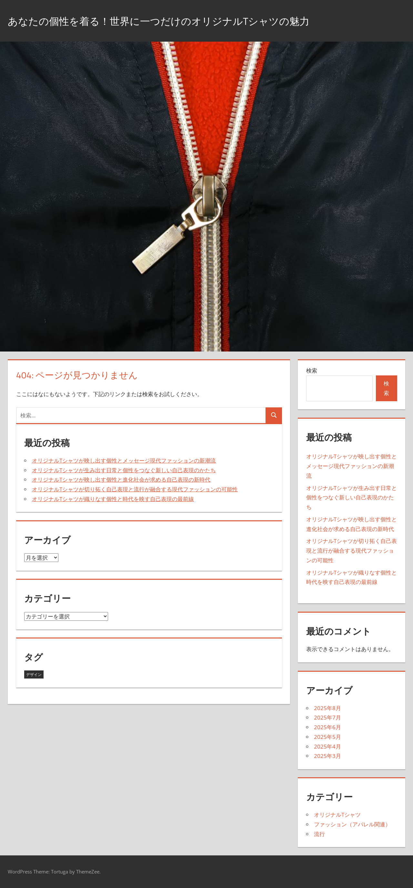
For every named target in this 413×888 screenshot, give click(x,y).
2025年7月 (327, 717)
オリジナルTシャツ (337, 814)
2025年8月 (327, 708)
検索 (311, 370)
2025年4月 (327, 746)
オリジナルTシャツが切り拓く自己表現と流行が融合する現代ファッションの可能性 (135, 489)
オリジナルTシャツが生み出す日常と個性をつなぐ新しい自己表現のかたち (124, 470)
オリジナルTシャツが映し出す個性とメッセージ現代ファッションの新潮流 (124, 460)
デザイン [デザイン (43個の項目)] (34, 674)
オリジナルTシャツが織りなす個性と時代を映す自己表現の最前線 (113, 499)
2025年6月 (327, 727)
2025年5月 (327, 736)
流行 (319, 834)
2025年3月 (327, 756)
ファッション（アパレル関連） (352, 824)
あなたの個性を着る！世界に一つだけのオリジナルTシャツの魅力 (182, 20)
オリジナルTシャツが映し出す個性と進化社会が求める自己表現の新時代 (121, 479)
